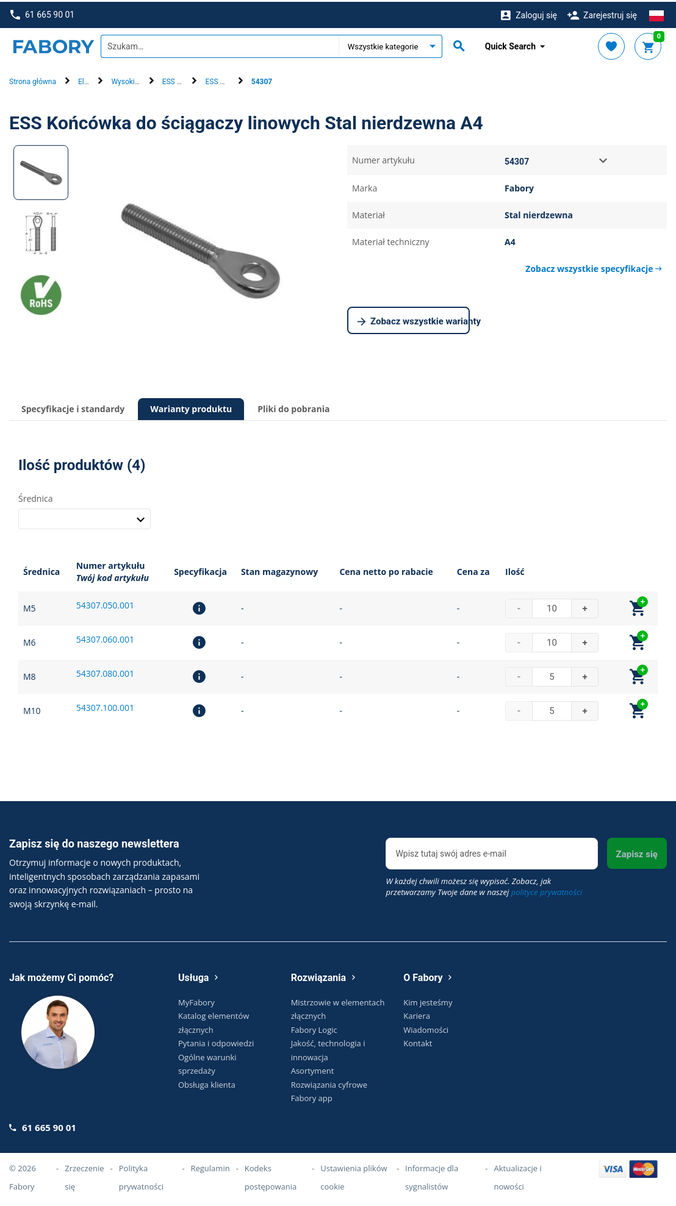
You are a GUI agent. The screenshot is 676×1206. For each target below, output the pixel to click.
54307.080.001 (105, 671)
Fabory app (312, 1096)
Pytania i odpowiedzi (216, 1041)
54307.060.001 (105, 637)
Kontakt (417, 1041)
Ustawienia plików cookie (353, 1175)
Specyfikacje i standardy (72, 407)
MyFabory (196, 999)
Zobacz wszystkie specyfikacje (593, 267)
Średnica (35, 496)
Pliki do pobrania (293, 407)
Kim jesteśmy (427, 999)
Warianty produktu (191, 407)
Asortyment (312, 1068)
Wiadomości (425, 1027)
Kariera (416, 1013)
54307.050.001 (105, 603)
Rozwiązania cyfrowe (329, 1082)
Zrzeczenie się (84, 1175)
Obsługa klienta (207, 1082)
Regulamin (209, 1166)
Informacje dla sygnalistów (431, 1175)
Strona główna (32, 80)
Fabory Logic (314, 1027)
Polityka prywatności (141, 1175)
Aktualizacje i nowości (518, 1175)
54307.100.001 (105, 706)
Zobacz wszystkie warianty (414, 320)
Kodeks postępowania (271, 1175)
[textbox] (220, 44)
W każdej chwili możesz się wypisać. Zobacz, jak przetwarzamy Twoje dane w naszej (484, 885)
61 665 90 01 (42, 13)
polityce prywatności (547, 890)
